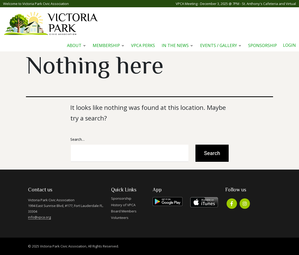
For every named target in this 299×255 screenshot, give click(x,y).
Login (289, 45)
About (74, 45)
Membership (106, 45)
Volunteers (119, 217)
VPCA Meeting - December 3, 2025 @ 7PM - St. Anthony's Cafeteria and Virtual (236, 3)
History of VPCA (123, 205)
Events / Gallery (218, 45)
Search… (77, 139)
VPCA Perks (143, 45)
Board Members (124, 211)
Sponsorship (262, 45)
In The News (175, 45)
